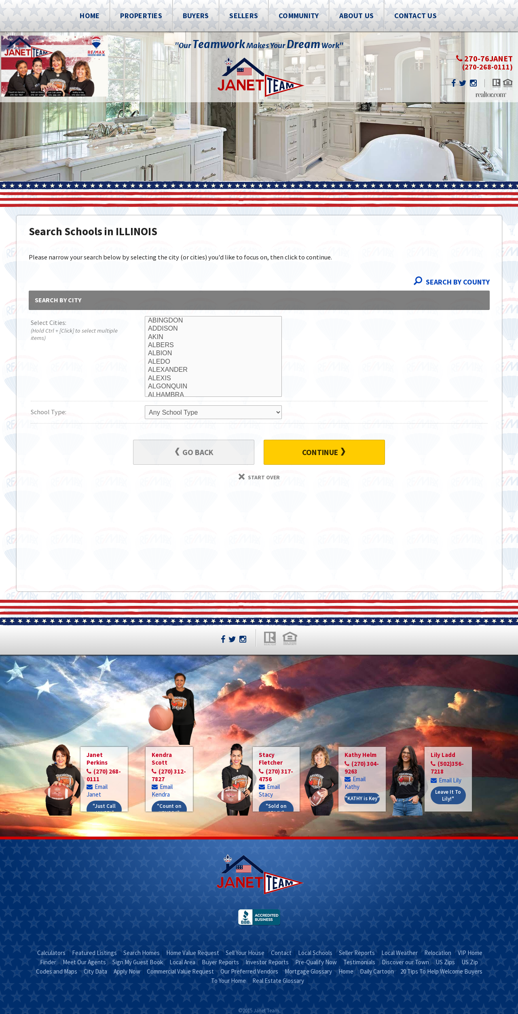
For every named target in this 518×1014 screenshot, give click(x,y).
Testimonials (359, 962)
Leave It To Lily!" (448, 795)
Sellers (243, 15)
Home (89, 15)
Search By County (452, 282)
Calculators (51, 953)
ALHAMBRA (213, 395)
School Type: (48, 412)
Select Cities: (76, 330)
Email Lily (446, 780)
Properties (141, 15)
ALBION (213, 353)
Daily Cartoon (377, 971)
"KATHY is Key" (362, 798)
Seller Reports (357, 953)
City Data (95, 971)
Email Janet (97, 790)
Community (299, 15)
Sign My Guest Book (137, 962)
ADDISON (213, 329)
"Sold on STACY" (276, 809)
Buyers (196, 15)
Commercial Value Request (180, 971)
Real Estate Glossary (278, 980)
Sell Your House (245, 953)
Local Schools (315, 953)
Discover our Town (405, 962)
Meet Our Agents (84, 962)
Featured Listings (94, 953)
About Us (356, 15)
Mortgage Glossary (308, 971)
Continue (323, 452)
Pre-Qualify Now (316, 962)
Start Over (259, 477)
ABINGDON (213, 320)
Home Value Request (192, 953)
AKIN (213, 337)
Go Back (194, 452)
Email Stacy (269, 790)
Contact (281, 953)
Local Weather (399, 953)
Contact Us (415, 15)
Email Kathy (355, 783)
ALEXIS (213, 378)
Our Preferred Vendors (249, 971)
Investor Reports (267, 962)
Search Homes (141, 953)
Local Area (182, 962)
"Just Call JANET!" (104, 809)
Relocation (437, 953)
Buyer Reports (220, 962)
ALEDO (213, 362)
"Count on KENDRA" (169, 809)
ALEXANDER (213, 370)
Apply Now (127, 971)
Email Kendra (162, 790)
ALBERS (213, 345)
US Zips (445, 962)
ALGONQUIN (213, 386)
